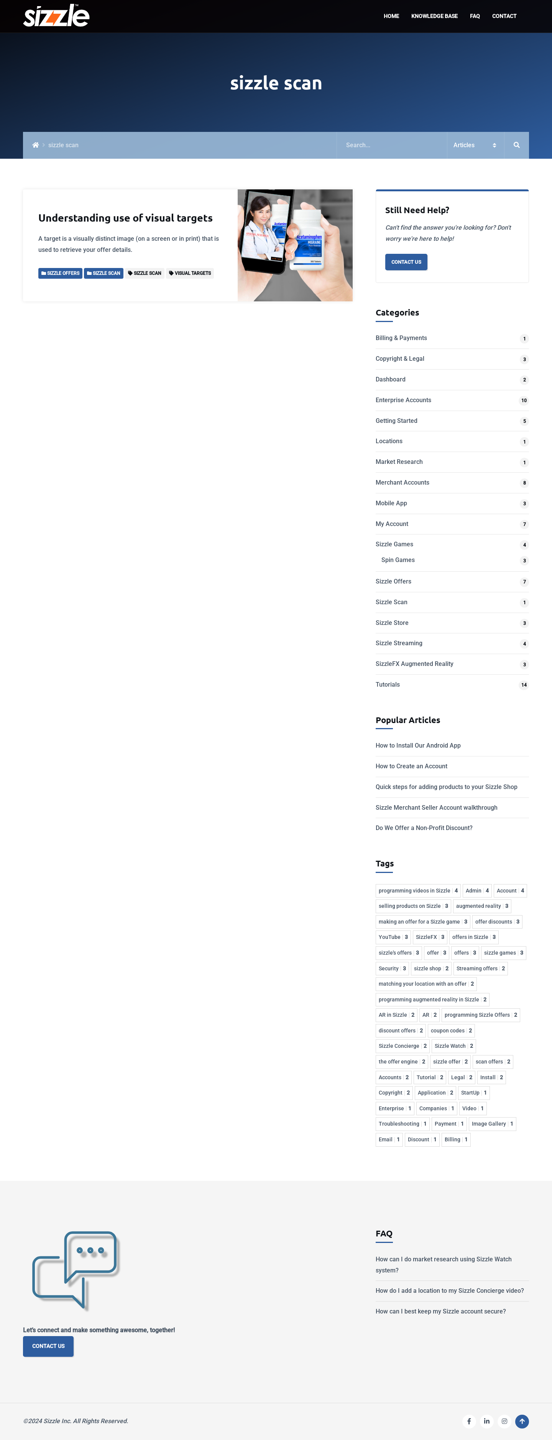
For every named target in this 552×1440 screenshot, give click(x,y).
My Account (392, 524)
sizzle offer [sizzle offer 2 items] (450, 1062)
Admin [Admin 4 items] (477, 891)
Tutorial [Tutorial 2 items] (430, 1077)
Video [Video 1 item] (473, 1108)
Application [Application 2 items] (435, 1093)
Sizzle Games (394, 544)
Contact (504, 16)
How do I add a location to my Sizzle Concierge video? (450, 1290)
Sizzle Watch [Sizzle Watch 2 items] (454, 1046)
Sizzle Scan (391, 602)
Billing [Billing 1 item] (456, 1139)
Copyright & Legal (400, 358)
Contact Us (406, 262)
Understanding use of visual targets (125, 217)
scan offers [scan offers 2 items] (493, 1062)
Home (391, 16)
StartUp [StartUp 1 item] (474, 1093)
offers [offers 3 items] (465, 953)
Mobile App (391, 503)
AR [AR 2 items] (429, 1015)
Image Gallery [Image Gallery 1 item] (492, 1124)
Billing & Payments (401, 338)
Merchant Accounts (402, 482)
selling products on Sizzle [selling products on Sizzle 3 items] (413, 906)
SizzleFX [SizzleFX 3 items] (430, 937)
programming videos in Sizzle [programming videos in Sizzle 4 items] (418, 891)
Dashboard (391, 379)
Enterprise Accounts (403, 400)
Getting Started (396, 420)
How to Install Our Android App (418, 745)
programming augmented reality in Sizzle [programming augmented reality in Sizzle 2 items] (432, 999)
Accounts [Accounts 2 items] (394, 1077)
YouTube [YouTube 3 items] (393, 937)
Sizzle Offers (393, 581)
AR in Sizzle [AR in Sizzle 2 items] (396, 1015)
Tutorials (388, 684)
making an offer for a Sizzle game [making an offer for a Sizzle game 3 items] (423, 922)
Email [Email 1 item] (389, 1139)
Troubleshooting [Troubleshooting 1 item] (403, 1124)
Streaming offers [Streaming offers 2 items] (481, 968)
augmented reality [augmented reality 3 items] (482, 906)
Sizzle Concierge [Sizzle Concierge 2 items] (403, 1046)
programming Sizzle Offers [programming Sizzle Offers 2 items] (481, 1015)
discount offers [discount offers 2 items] (401, 1030)
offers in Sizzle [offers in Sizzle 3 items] (474, 937)
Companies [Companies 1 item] (436, 1108)
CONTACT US (48, 1346)
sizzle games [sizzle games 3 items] (503, 953)
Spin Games (398, 560)
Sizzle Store (392, 622)
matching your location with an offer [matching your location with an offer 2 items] (426, 984)
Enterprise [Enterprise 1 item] (395, 1108)
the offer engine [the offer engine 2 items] (402, 1062)
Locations (389, 441)
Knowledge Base (434, 16)
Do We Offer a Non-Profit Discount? (424, 828)
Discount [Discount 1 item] (422, 1139)
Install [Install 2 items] (491, 1077)
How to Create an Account (411, 766)
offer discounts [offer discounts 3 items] (497, 922)
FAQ (475, 16)
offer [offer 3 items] (436, 953)
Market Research (399, 461)
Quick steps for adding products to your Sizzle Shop (447, 787)
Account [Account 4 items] (510, 891)
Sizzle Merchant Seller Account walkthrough (437, 807)
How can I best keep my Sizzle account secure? (441, 1311)
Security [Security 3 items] (392, 968)
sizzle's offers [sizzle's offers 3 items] (399, 953)
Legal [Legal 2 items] (461, 1077)
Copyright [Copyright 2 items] (394, 1093)
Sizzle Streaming (399, 643)
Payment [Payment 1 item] (449, 1124)
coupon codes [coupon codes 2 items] (451, 1030)
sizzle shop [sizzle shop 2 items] (431, 968)
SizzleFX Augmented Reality (414, 663)
